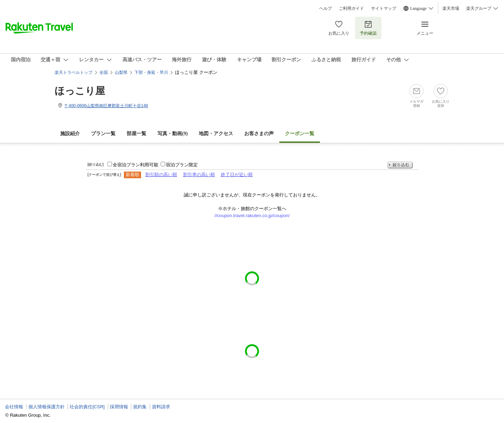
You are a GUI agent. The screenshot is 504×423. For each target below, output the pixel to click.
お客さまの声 (259, 133)
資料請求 (161, 406)
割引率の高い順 (199, 174)
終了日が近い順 (237, 174)
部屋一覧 (136, 133)
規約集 (140, 406)
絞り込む (400, 165)
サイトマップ (383, 8)
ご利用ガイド (351, 8)
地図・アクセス (216, 133)
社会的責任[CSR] (87, 406)
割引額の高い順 (161, 174)
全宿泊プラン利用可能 (135, 164)
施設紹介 (70, 133)
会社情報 (14, 406)
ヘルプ (325, 8)
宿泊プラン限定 (182, 164)
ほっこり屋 (80, 90)
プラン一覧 (103, 133)
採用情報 (119, 406)
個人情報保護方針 (46, 406)
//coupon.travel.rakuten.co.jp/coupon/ (252, 215)
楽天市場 (450, 8)
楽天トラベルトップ (73, 72)
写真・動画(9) (173, 133)
